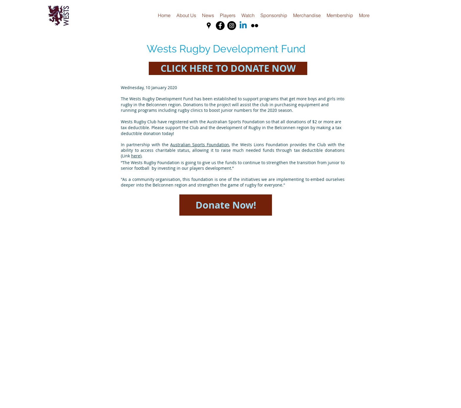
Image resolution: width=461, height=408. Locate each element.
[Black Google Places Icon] (208, 25)
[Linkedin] (243, 25)
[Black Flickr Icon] (254, 25)
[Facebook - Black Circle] (220, 25)
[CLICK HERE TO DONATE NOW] (228, 68)
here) (136, 156)
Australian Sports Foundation (199, 144)
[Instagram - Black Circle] (231, 25)
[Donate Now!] (225, 205)
